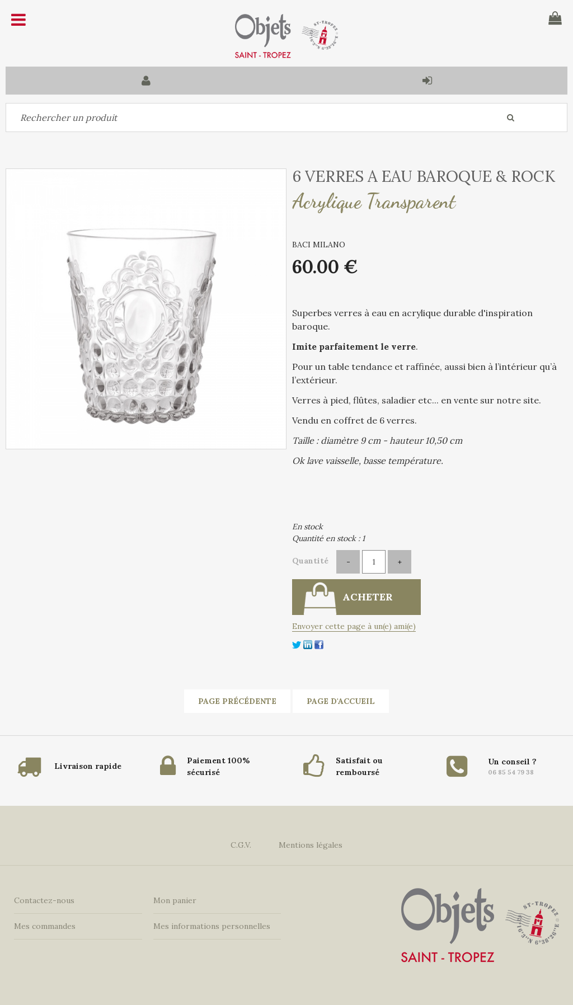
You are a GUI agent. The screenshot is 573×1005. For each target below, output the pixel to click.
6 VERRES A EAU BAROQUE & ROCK (423, 176)
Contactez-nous (44, 900)
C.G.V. (241, 845)
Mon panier (174, 900)
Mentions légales (310, 845)
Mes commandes (45, 926)
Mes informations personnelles (211, 926)
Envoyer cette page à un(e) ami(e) (354, 626)
